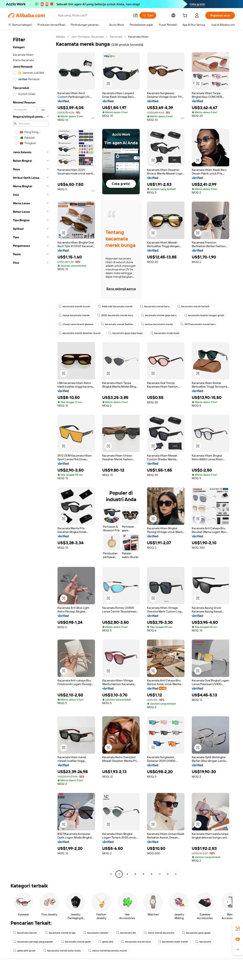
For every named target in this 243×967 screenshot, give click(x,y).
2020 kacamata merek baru (115, 315)
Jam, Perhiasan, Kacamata (87, 36)
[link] (237, 928)
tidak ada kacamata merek (115, 306)
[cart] (186, 16)
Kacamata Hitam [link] (138, 36)
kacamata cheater (96, 932)
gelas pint (105, 941)
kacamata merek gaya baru (158, 315)
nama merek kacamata (159, 932)
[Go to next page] (175, 874)
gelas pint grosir (24, 950)
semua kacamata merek (157, 324)
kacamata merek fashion (117, 324)
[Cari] (148, 15)
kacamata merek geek (76, 941)
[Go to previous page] (111, 874)
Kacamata (116, 36)
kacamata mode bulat (164, 333)
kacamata (203, 941)
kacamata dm (126, 932)
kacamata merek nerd (135, 941)
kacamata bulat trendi (173, 941)
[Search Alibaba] (94, 15)
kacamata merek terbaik (193, 306)
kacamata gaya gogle (196, 932)
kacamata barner (25, 932)
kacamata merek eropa (60, 932)
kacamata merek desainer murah (80, 333)
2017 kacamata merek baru (198, 324)
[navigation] (31, 455)
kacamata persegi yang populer (33, 941)
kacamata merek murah (74, 306)
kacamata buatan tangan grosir (204, 315)
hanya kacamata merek (74, 315)
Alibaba (60, 36)
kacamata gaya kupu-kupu (125, 333)
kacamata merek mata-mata (62, 950)
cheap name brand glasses (76, 324)
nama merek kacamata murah (107, 950)
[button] (135, 15)
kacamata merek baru (154, 306)
